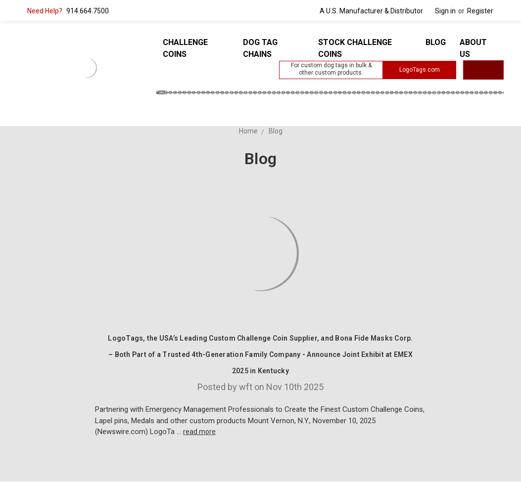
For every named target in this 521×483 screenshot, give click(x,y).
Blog (436, 42)
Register (480, 11)
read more (199, 432)
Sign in (445, 11)
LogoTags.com (419, 69)
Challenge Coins (185, 48)
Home (248, 131)
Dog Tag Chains (260, 48)
